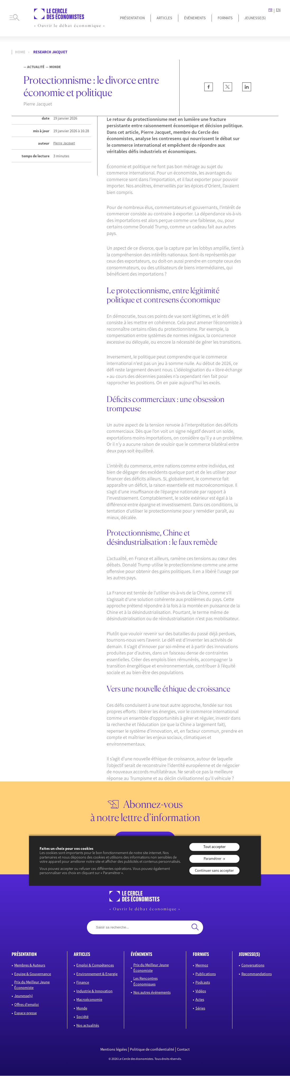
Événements (195, 18)
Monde (81, 1008)
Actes (199, 1000)
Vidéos (200, 991)
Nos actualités (87, 1025)
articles (82, 954)
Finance (82, 982)
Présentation (132, 18)
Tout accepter (214, 847)
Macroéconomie (89, 1000)
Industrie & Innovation (94, 991)
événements (141, 954)
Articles (164, 18)
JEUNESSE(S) (255, 18)
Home (20, 52)
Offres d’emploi (26, 1004)
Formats (225, 18)
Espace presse (25, 1013)
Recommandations (256, 974)
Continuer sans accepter (214, 870)
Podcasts (202, 982)
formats (201, 954)
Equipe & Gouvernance (32, 974)
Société (82, 1017)
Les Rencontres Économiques (145, 981)
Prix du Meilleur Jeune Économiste (32, 985)
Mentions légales (113, 1049)
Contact (183, 1049)
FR (270, 10)
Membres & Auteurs (29, 965)
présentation (24, 954)
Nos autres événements (152, 992)
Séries (200, 1008)
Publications (205, 974)
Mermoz (201, 965)
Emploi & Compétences (95, 965)
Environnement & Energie (97, 974)
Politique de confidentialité (152, 1049)
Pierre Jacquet (64, 143)
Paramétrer (212, 858)
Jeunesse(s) (23, 996)
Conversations (252, 965)
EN (278, 10)
